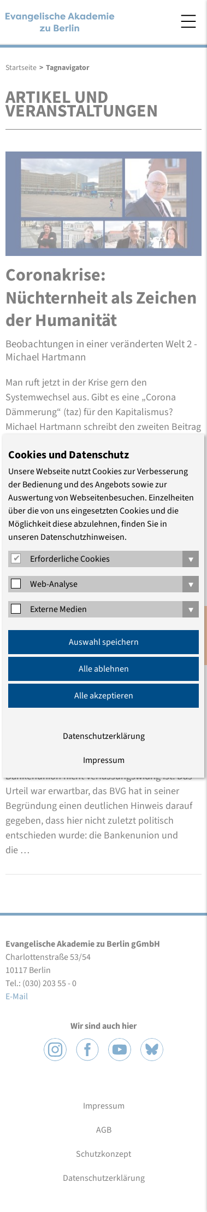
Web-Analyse (54, 584)
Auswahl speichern (104, 642)
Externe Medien (58, 609)
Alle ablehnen (104, 669)
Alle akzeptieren (103, 696)
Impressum (104, 760)
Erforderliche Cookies (70, 559)
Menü (188, 21)
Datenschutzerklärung (104, 736)
